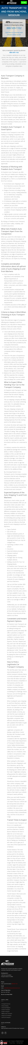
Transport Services (6, 1003)
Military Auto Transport (7, 1013)
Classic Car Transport (6, 1015)
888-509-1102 (14, 28)
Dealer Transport (5, 1011)
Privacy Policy (12, 1043)
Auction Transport (6, 1009)
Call (24, 2)
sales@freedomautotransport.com (12, 988)
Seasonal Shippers (6, 1007)
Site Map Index (20, 1043)
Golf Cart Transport (6, 1017)
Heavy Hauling (5, 1005)
